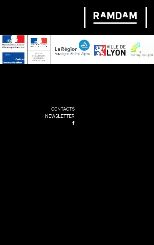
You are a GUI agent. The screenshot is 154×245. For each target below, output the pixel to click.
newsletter (60, 116)
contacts (63, 108)
